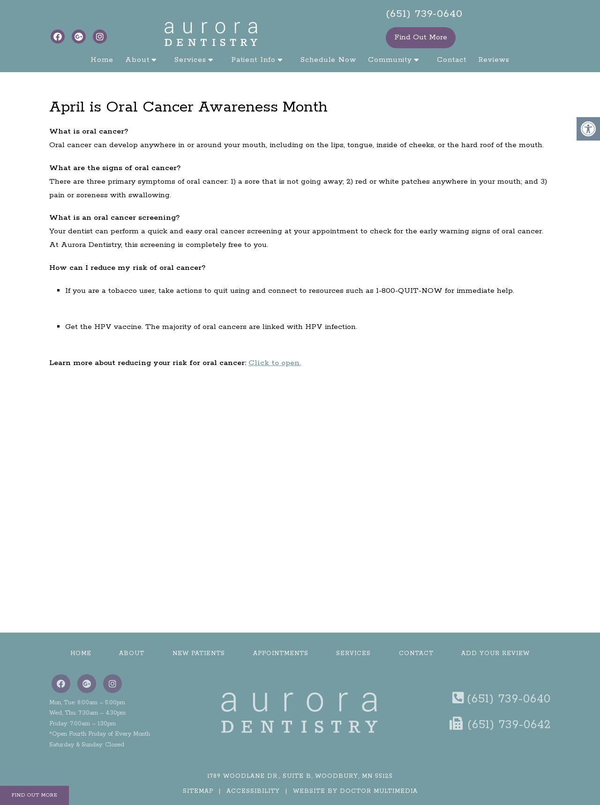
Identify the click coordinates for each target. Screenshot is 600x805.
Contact (451, 59)
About (137, 59)
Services (190, 59)
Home (101, 59)
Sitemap (198, 791)
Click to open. (274, 363)
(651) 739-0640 (424, 14)
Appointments (280, 653)
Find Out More (420, 37)
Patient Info (253, 59)
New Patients (198, 653)
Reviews (494, 59)
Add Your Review (495, 653)
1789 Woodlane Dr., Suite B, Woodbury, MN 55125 (300, 776)
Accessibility (253, 791)
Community (390, 59)
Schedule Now (328, 59)
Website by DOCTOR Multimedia (355, 791)
